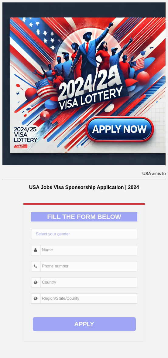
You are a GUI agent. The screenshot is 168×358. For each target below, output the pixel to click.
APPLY (84, 313)
